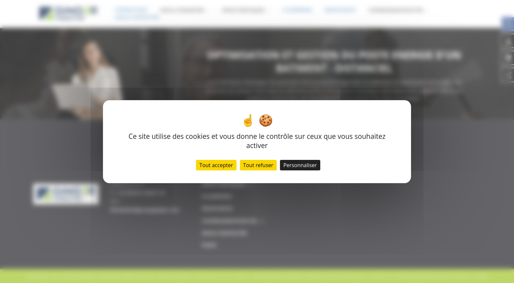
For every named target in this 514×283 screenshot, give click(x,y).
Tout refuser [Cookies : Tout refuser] (258, 165)
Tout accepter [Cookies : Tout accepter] (216, 165)
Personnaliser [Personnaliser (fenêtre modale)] (300, 165)
